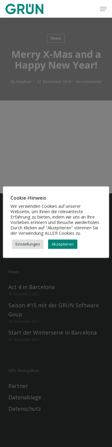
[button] (103, 9)
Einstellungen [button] (28, 244)
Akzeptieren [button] (63, 244)
